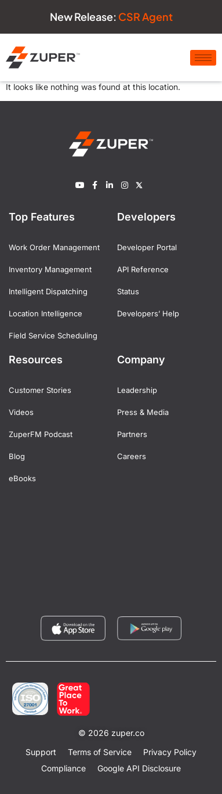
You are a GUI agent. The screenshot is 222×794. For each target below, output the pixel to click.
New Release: (111, 16)
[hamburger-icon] (203, 58)
